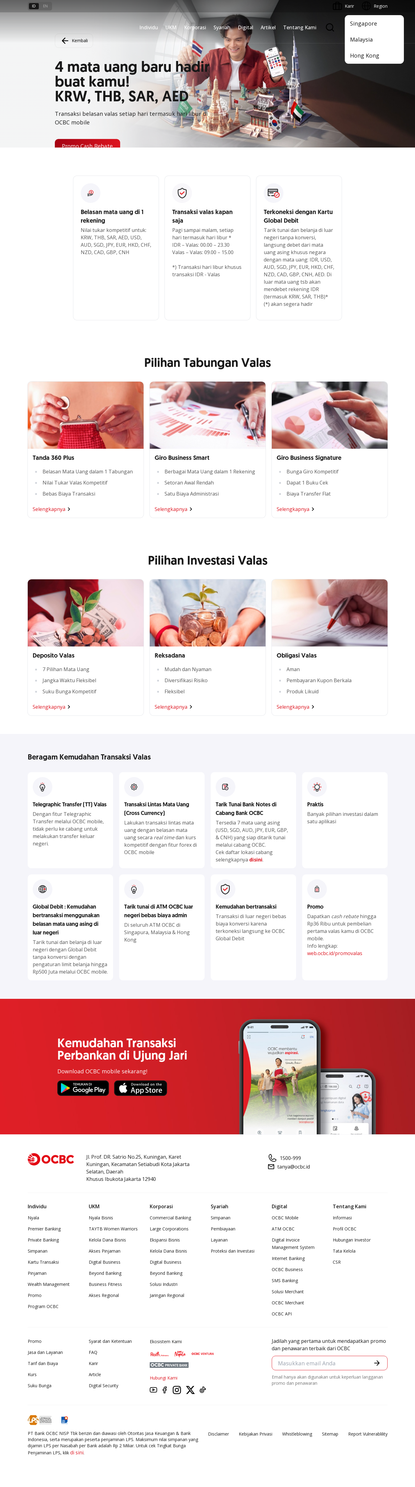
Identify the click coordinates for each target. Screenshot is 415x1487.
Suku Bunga (39, 1385)
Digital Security (103, 1385)
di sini (76, 1452)
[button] (377, 1363)
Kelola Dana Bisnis (107, 1240)
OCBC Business (287, 1269)
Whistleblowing (297, 1434)
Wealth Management (49, 1284)
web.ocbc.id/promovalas (334, 953)
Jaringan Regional (167, 1295)
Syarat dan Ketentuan (110, 1341)
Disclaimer (218, 1434)
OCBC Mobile (285, 1218)
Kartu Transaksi (43, 1262)
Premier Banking (44, 1229)
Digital (245, 27)
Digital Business (104, 1262)
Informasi (342, 1218)
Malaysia (361, 39)
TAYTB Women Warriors (113, 1229)
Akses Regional (104, 1295)
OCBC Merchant (288, 1303)
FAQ (93, 1352)
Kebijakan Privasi (255, 1434)
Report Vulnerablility (368, 1434)
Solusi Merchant (288, 1292)
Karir (93, 1363)
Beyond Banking (105, 1273)
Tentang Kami (299, 27)
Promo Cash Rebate (88, 146)
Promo (35, 1295)
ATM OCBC (283, 1229)
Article (95, 1374)
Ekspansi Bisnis (165, 1240)
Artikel (268, 27)
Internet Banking (288, 1258)
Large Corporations (169, 1229)
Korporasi (195, 27)
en (45, 6)
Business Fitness (105, 1284)
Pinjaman (37, 1273)
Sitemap (330, 1434)
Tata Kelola (344, 1251)
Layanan (219, 1240)
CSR (337, 1262)
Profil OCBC (344, 1229)
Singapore (363, 23)
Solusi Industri (163, 1284)
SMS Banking (285, 1280)
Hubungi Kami (163, 1378)
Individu (148, 27)
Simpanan (37, 1251)
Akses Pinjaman (104, 1251)
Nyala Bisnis (101, 1218)
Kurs (32, 1374)
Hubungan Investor (352, 1240)
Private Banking (43, 1240)
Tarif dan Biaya (43, 1363)
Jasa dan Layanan (45, 1352)
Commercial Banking (170, 1218)
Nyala (33, 1218)
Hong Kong (364, 55)
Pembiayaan (223, 1229)
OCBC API (282, 1314)
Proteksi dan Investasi (232, 1251)
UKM (171, 27)
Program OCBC (43, 1306)
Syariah (222, 27)
